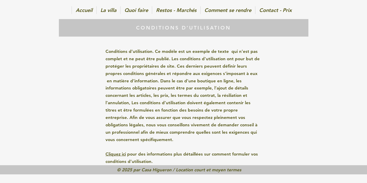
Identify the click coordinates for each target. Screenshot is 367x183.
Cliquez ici (116, 154)
